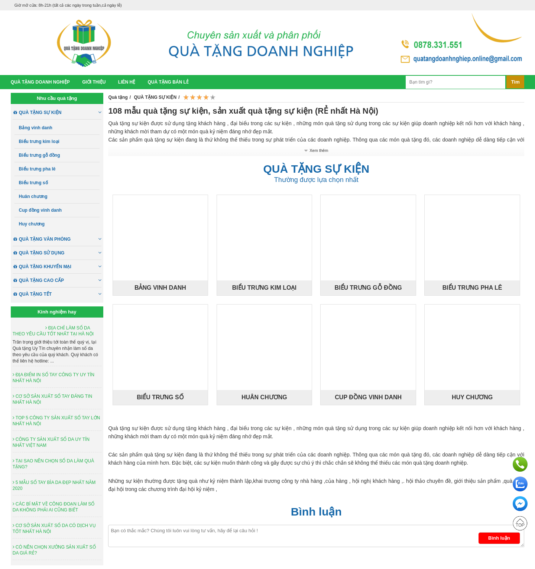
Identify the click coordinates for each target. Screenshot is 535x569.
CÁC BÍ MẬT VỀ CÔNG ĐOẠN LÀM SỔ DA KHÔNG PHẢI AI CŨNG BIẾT (53, 507)
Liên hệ (126, 82)
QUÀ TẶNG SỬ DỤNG (60, 253)
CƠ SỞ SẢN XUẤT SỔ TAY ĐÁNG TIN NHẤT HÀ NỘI (52, 399)
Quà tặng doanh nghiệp (40, 82)
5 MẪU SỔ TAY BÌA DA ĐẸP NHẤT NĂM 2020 (54, 485)
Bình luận (316, 511)
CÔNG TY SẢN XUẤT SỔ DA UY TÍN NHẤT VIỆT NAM (51, 442)
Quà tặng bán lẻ (168, 82)
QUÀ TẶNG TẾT (60, 294)
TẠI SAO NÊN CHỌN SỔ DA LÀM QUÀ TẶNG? (53, 463)
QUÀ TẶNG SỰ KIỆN (60, 112)
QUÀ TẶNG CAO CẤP (60, 280)
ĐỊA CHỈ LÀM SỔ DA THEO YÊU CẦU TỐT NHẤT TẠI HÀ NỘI (53, 330)
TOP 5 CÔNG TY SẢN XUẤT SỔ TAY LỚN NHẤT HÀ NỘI (56, 420)
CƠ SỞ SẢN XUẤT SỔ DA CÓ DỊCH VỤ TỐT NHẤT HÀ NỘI (54, 528)
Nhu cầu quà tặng (57, 98)
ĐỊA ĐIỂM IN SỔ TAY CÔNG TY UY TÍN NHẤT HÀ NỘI (53, 377)
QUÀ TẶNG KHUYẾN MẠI (60, 267)
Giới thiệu (94, 82)
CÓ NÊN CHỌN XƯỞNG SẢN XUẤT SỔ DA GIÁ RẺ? (54, 550)
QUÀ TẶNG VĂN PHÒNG (60, 239)
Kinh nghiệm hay (57, 312)
